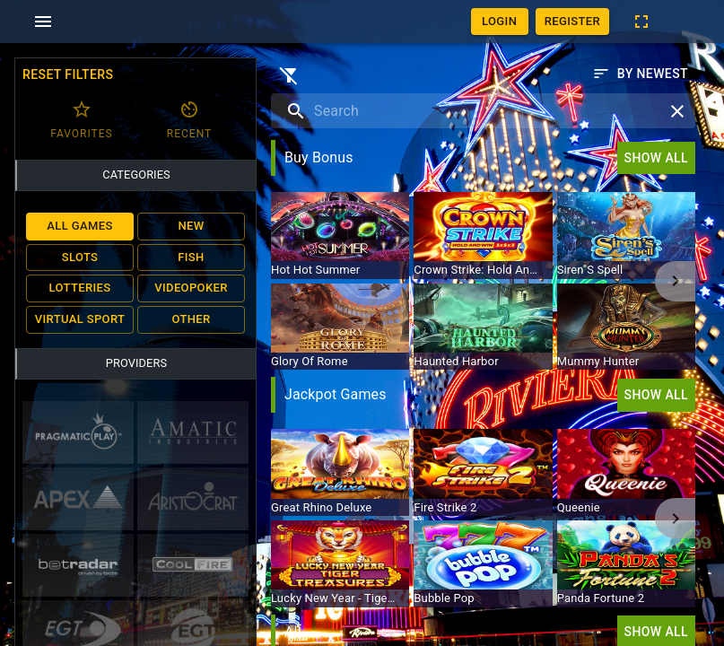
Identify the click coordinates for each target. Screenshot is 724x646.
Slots (80, 258)
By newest (640, 74)
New (191, 227)
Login (499, 22)
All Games (80, 226)
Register (572, 22)
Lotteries (80, 288)
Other (191, 320)
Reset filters (67, 75)
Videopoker (191, 288)
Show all (656, 158)
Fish (191, 258)
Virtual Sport (80, 320)
